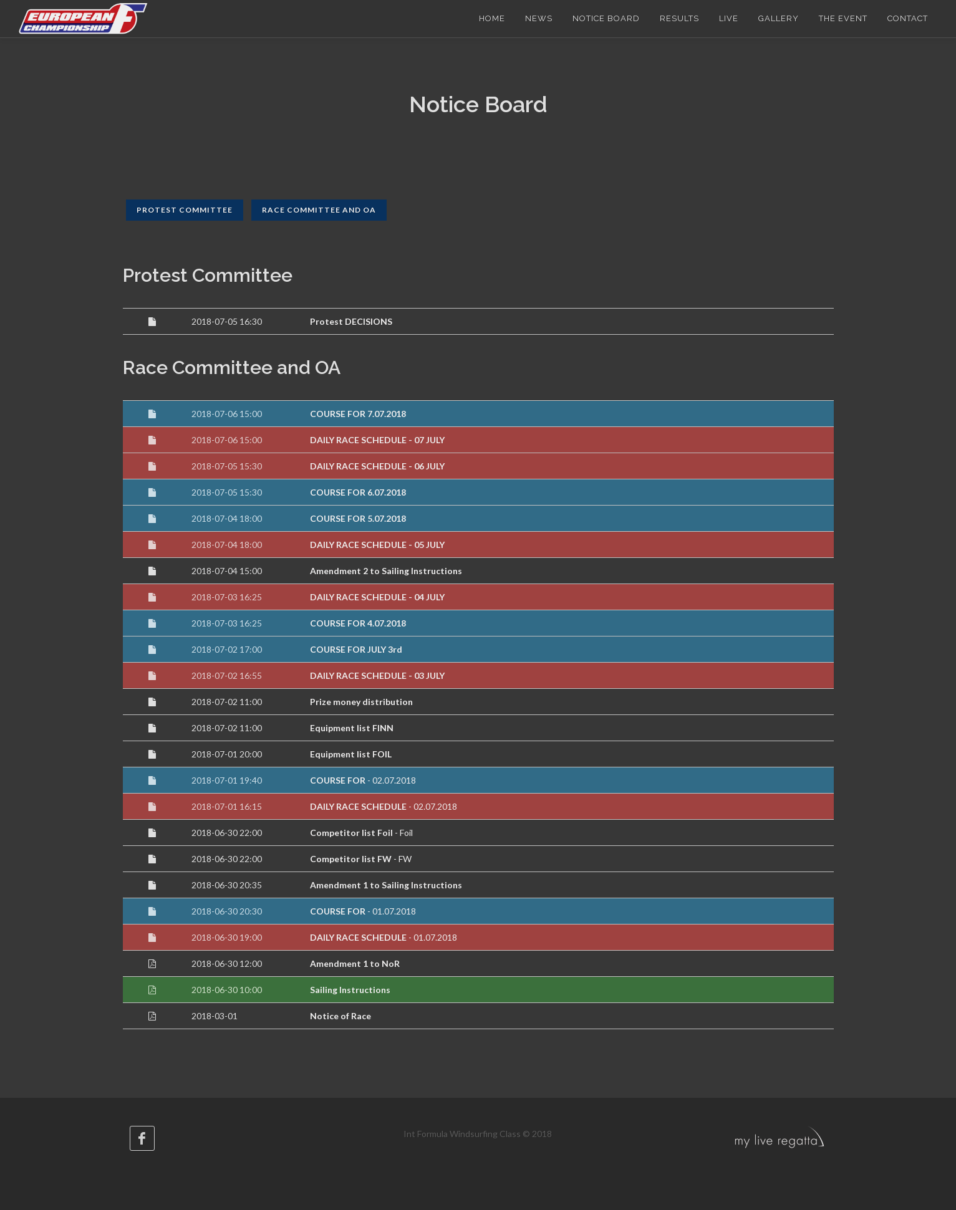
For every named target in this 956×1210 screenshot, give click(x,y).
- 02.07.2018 (363, 780)
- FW (361, 858)
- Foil (361, 832)
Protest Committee (185, 209)
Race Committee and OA (319, 209)
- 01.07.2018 (363, 911)
